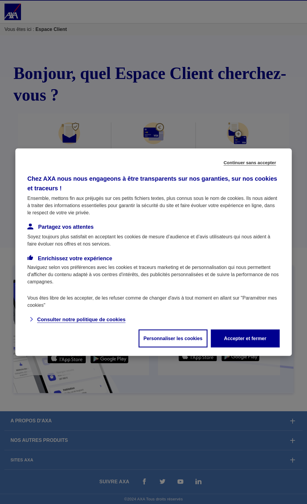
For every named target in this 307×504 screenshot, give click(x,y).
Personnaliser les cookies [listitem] (173, 338)
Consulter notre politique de (81, 319)
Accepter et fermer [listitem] (245, 338)
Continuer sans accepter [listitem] (250, 162)
